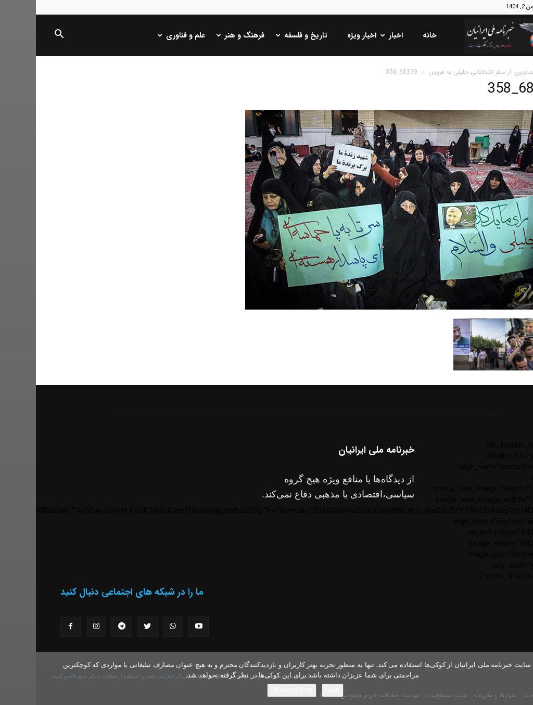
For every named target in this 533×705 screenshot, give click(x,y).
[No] (520, 678)
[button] (22, 36)
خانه (394, 35)
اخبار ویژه (325, 35)
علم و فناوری (146, 35)
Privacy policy (255, 690)
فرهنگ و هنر (206, 35)
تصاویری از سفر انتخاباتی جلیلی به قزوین (446, 72)
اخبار (357, 35)
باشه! (296, 690)
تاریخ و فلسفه (266, 35)
